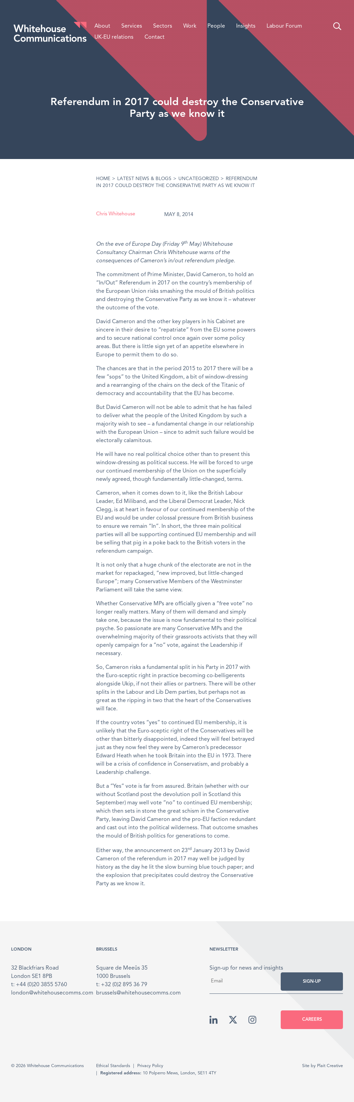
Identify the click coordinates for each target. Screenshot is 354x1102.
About (102, 26)
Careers (312, 1019)
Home (103, 179)
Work (189, 26)
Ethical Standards (113, 1066)
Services (131, 26)
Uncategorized (198, 179)
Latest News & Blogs (144, 179)
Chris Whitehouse (115, 214)
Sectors (162, 26)
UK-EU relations (113, 37)
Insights (245, 26)
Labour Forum (284, 26)
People (216, 26)
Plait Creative (330, 1066)
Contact (155, 37)
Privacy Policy (150, 1066)
